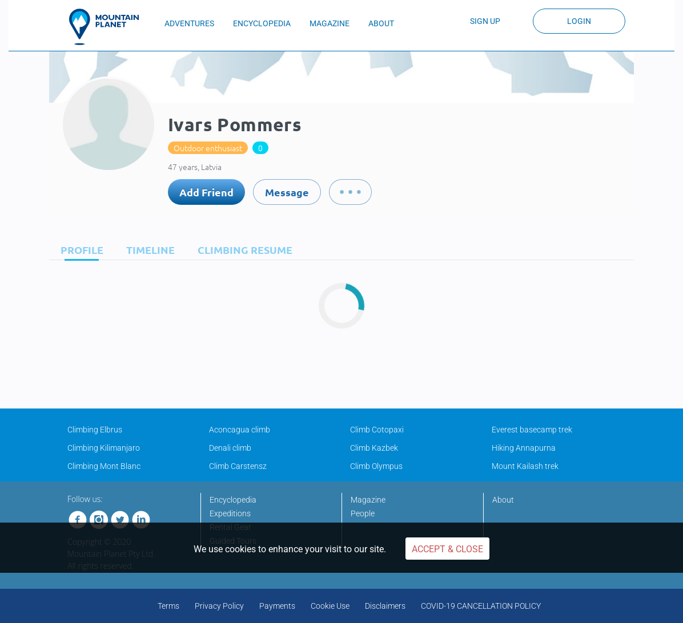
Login (579, 21)
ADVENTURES (189, 23)
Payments (277, 605)
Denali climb (230, 447)
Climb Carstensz (238, 466)
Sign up (485, 21)
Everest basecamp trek (532, 429)
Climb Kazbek (374, 447)
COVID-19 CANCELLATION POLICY (481, 605)
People (363, 513)
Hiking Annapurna (524, 447)
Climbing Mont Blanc (103, 466)
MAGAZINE (329, 23)
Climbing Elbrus (94, 429)
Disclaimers (385, 605)
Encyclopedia (233, 499)
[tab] (79, 250)
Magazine (368, 499)
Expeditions (230, 513)
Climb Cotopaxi (377, 429)
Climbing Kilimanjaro (103, 447)
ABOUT (381, 23)
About (503, 499)
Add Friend (206, 192)
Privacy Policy (219, 605)
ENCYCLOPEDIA (262, 23)
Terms (168, 605)
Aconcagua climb (239, 429)
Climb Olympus (376, 466)
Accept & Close (447, 549)
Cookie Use (330, 605)
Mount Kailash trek (525, 466)
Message (287, 192)
